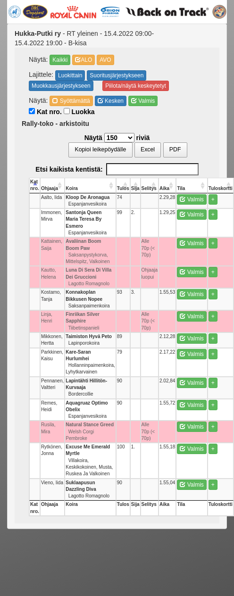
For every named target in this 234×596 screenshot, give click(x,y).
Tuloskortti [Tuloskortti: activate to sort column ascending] (221, 188)
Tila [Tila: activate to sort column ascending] (181, 188)
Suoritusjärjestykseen (116, 75)
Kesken (111, 101)
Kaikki (59, 60)
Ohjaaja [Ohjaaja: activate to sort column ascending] (49, 188)
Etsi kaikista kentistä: (116, 169)
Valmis (143, 101)
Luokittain (70, 75)
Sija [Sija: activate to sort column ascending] (135, 188)
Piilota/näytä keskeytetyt (135, 86)
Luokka (79, 112)
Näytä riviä (117, 137)
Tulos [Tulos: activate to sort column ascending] (123, 188)
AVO (105, 60)
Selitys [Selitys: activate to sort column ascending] (149, 188)
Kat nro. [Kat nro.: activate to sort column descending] (34, 185)
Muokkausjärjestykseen (61, 86)
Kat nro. (45, 112)
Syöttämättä (71, 101)
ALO (83, 60)
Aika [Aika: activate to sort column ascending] (164, 188)
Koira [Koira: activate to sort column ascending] (72, 188)
